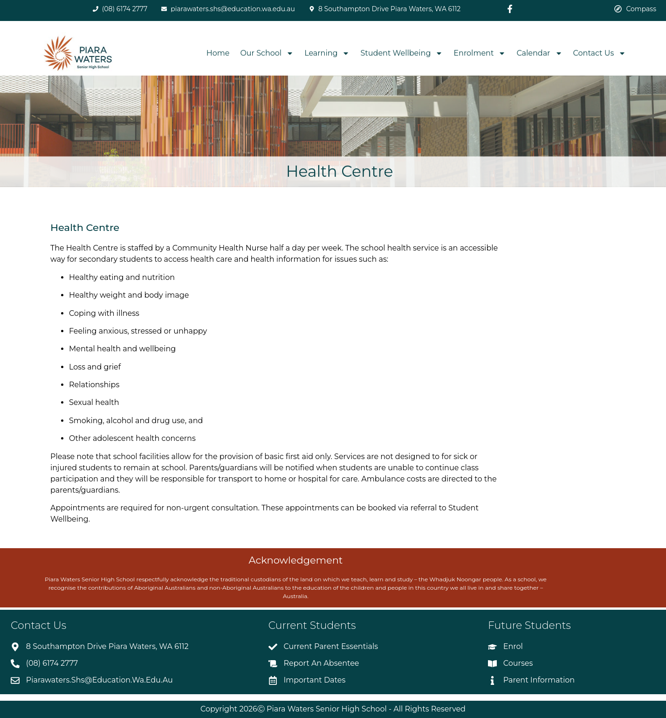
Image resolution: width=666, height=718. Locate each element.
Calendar (539, 53)
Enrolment (479, 53)
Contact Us (599, 53)
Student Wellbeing (401, 53)
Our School (267, 53)
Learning (327, 53)
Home (218, 53)
